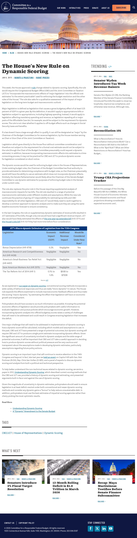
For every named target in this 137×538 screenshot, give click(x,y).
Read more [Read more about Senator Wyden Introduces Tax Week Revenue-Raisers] (97, 116)
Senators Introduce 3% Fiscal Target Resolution (22, 486)
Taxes (110, 76)
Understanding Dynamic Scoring (29, 372)
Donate (95, 8)
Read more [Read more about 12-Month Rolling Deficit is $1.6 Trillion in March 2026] (56, 498)
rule (34, 88)
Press (86, 8)
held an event (49, 357)
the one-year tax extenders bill (57, 219)
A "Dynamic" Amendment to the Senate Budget (34, 411)
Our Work (61, 8)
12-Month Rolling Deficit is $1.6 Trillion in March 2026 (66, 487)
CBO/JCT (7, 433)
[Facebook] (90, 529)
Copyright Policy (26, 523)
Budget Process (42, 77)
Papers (106, 127)
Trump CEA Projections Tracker (112, 179)
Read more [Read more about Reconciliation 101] (97, 163)
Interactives (75, 8)
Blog (12, 53)
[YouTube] (110, 529)
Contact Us (9, 523)
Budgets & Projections (24, 77)
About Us (106, 8)
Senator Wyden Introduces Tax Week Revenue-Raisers (110, 84)
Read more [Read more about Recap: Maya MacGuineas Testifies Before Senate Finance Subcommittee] (101, 501)
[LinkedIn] (104, 529)
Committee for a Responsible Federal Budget (24, 6)
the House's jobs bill (11, 222)
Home (4, 53)
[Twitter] (97, 529)
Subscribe (121, 7)
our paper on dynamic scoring (32, 286)
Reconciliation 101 (107, 131)
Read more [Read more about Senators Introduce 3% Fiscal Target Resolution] (10, 495)
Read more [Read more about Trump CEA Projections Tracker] (97, 213)
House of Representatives (28, 433)
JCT (47, 280)
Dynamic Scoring (53, 433)
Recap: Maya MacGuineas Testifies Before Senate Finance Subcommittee (110, 489)
